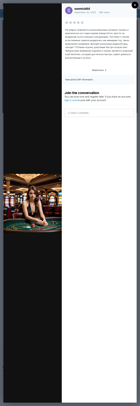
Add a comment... (79, 112)
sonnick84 (82, 8)
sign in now (70, 100)
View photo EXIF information (79, 79)
